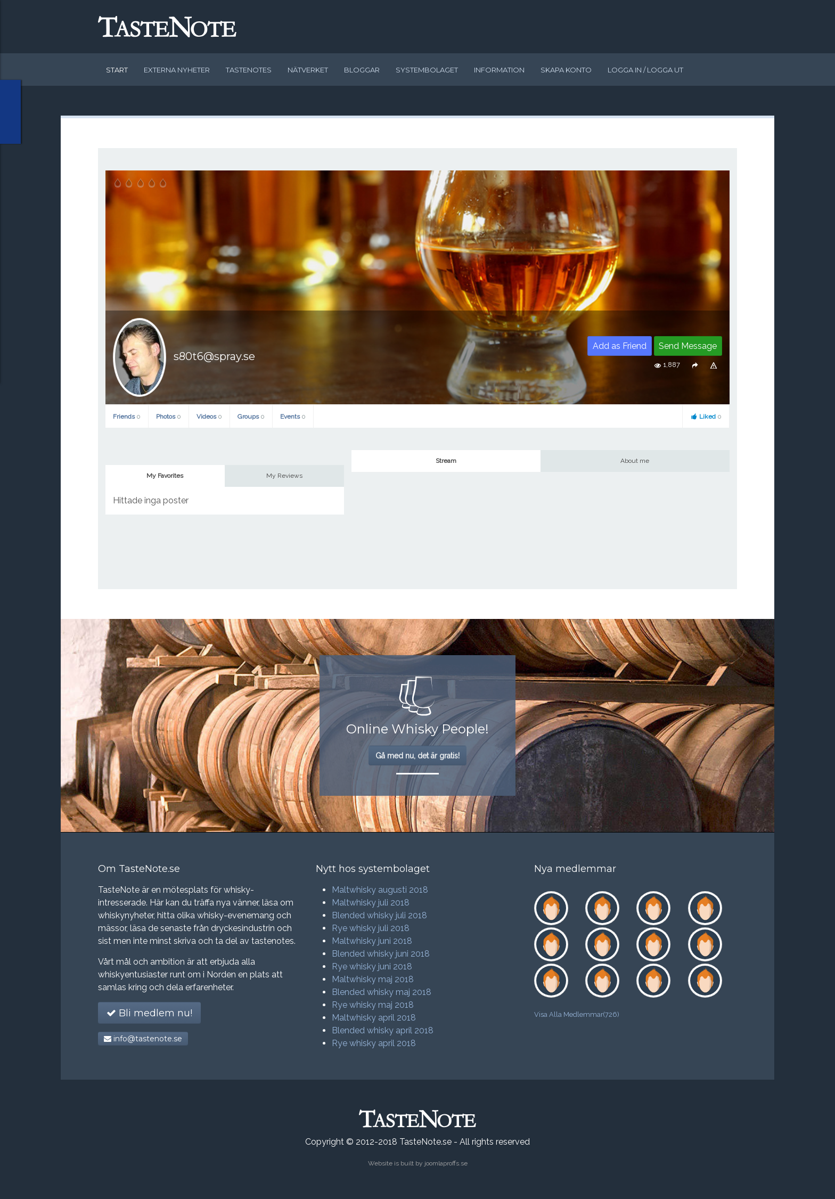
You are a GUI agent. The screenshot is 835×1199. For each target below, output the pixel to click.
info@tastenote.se (143, 1038)
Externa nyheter (177, 70)
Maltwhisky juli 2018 (371, 903)
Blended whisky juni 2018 (381, 954)
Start (117, 70)
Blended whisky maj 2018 (381, 992)
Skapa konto (566, 70)
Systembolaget (427, 70)
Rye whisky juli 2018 (371, 928)
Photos (168, 416)
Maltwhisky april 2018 (374, 1018)
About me (634, 460)
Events (293, 416)
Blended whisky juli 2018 (379, 915)
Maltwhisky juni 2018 (372, 941)
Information (499, 70)
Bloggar (362, 70)
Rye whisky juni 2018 (372, 966)
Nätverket (308, 70)
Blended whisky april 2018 (382, 1030)
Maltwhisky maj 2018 (373, 979)
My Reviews (284, 475)
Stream (446, 460)
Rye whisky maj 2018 (373, 1005)
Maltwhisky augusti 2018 (380, 890)
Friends (127, 416)
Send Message (688, 346)
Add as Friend (619, 346)
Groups (251, 416)
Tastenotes (249, 70)
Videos (209, 416)
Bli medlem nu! (149, 1013)
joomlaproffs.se (446, 1163)
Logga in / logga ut (645, 70)
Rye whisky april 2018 (374, 1043)
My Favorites (164, 475)
